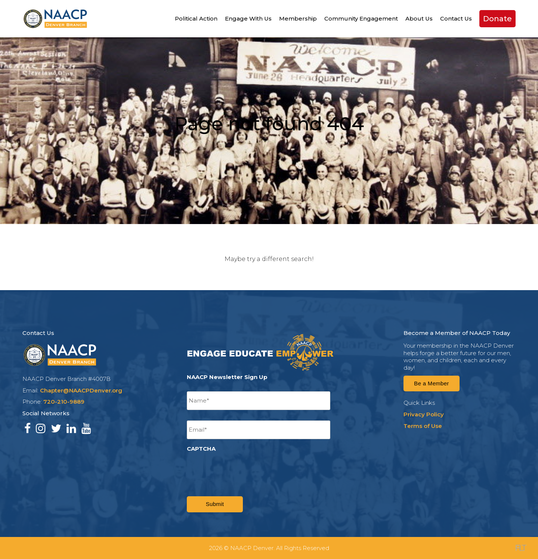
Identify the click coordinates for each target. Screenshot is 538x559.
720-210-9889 (63, 401)
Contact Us (456, 18)
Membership (298, 18)
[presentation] (243, 469)
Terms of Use (423, 425)
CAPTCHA (201, 448)
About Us (419, 18)
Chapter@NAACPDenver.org (81, 390)
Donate (497, 18)
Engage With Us (248, 18)
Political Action (196, 18)
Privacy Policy (424, 414)
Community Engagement (361, 18)
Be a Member (431, 383)
